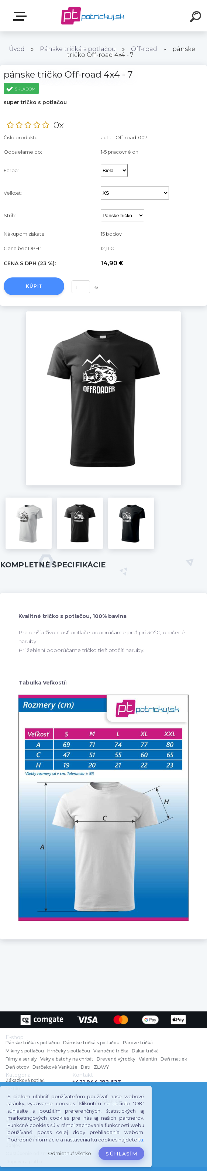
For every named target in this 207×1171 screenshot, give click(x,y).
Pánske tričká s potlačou (78, 48)
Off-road (144, 48)
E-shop (21, 16)
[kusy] (81, 286)
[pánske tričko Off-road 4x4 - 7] (103, 314)
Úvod (17, 48)
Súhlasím (121, 1154)
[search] (196, 17)
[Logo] (92, 15)
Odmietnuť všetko (69, 1153)
